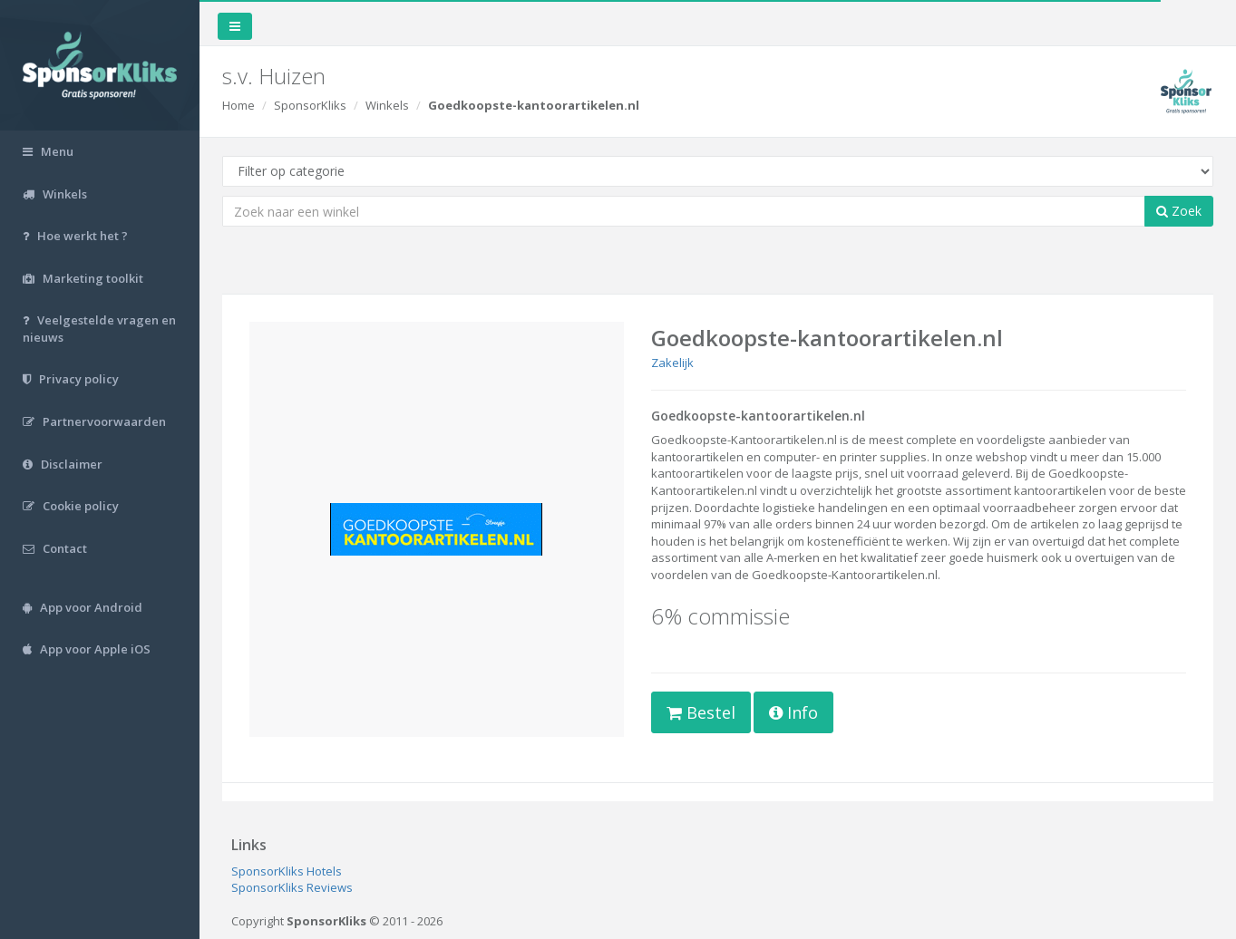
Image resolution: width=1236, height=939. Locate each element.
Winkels (387, 105)
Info (793, 712)
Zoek (1179, 210)
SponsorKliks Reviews (292, 887)
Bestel (701, 712)
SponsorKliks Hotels (286, 871)
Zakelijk (672, 362)
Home (238, 105)
